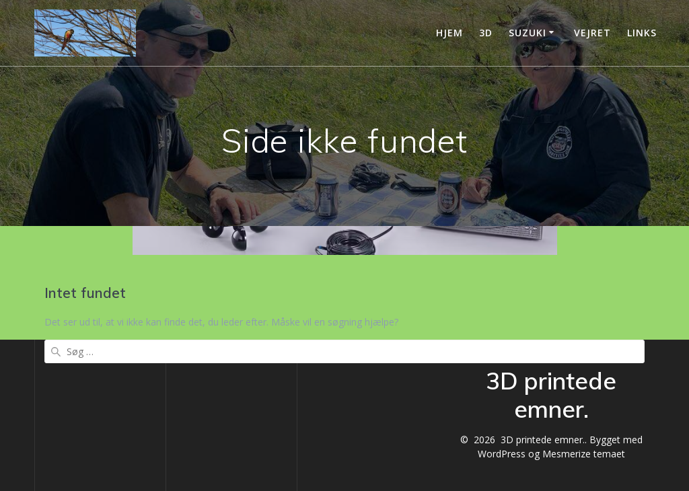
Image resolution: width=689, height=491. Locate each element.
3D (486, 32)
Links (642, 32)
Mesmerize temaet (583, 453)
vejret (592, 32)
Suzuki (527, 32)
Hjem (449, 32)
